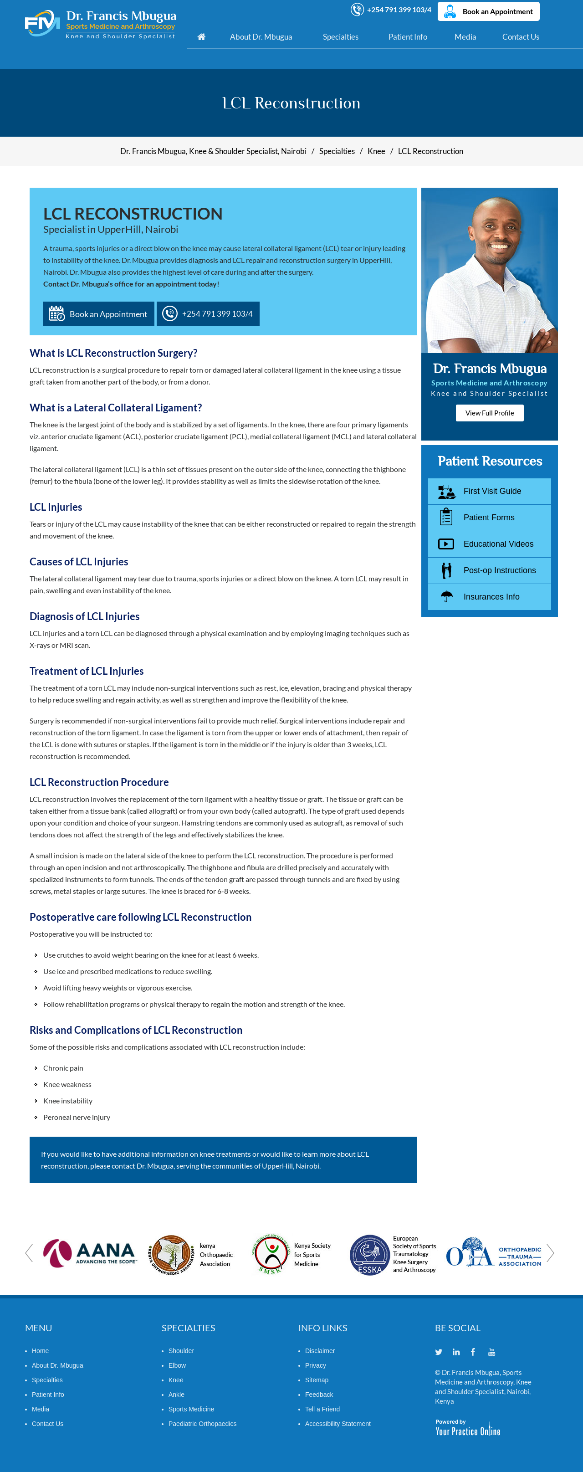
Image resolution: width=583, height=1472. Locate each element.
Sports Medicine (191, 1408)
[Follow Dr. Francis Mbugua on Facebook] (478, 1352)
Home (201, 36)
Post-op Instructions (500, 570)
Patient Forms (489, 517)
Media (465, 36)
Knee (376, 151)
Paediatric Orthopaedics (202, 1423)
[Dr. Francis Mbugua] (100, 26)
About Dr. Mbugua (261, 36)
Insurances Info (492, 596)
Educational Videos (499, 544)
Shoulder (181, 1350)
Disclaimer (320, 1350)
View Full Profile (489, 413)
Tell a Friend (322, 1408)
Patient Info (408, 36)
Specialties (340, 36)
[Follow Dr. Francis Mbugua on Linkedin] (461, 1352)
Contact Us (520, 36)
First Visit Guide (493, 491)
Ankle (176, 1394)
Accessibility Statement (338, 1423)
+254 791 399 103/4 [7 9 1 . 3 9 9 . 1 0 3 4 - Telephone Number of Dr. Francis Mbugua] (400, 8)
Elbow (177, 1365)
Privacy (315, 1365)
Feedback (319, 1394)
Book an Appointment (499, 10)
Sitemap (316, 1379)
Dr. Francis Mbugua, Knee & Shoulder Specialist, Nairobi (213, 151)
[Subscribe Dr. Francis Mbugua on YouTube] (496, 1352)
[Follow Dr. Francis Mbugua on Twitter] (443, 1352)
